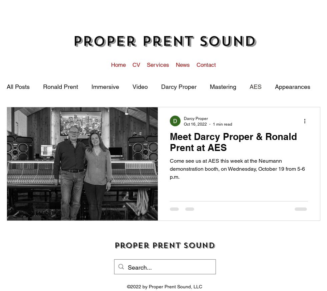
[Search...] (165, 268)
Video (140, 86)
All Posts (18, 86)
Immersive (105, 86)
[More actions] (307, 121)
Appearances (292, 86)
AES (256, 86)
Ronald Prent (60, 86)
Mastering (223, 86)
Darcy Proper (179, 86)
